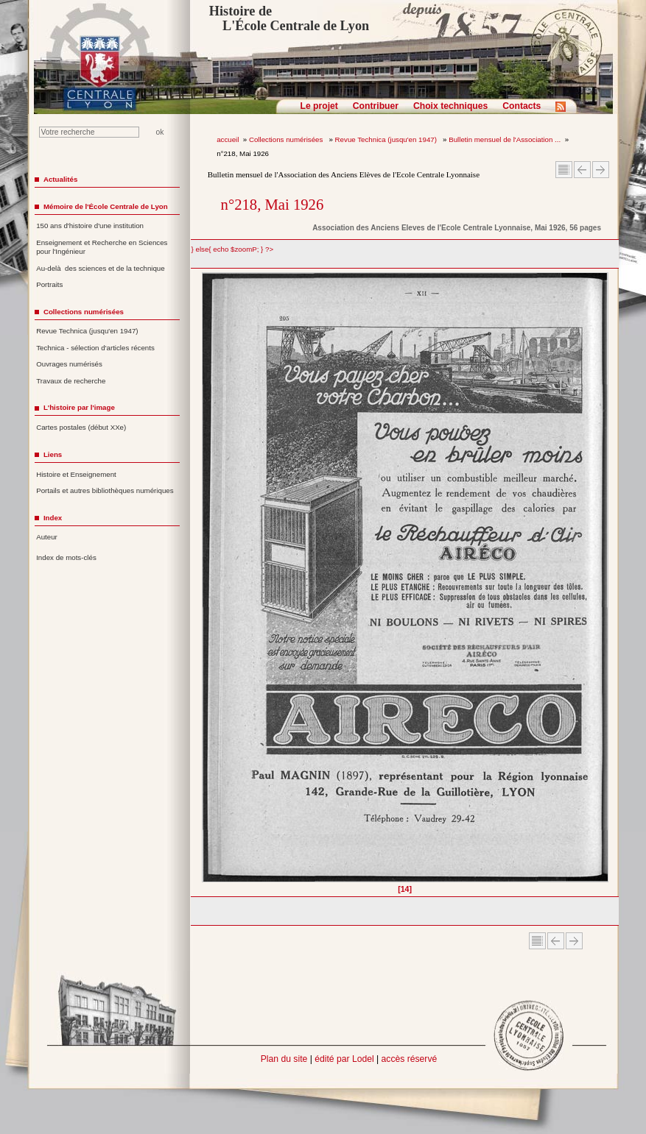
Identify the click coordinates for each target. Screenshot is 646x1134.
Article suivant (600, 169)
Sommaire (563, 169)
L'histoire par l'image (79, 407)
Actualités (60, 179)
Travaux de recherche (70, 381)
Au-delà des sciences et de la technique (100, 268)
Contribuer (376, 106)
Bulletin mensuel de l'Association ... (505, 139)
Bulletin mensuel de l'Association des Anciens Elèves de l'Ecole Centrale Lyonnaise (344, 174)
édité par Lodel (344, 1059)
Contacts (521, 106)
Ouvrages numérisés (69, 364)
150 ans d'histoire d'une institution (90, 226)
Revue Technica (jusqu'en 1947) (387, 139)
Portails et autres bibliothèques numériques (104, 490)
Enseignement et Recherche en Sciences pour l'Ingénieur (101, 247)
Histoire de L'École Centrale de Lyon (289, 18)
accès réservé (410, 1059)
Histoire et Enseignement (76, 474)
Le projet (319, 106)
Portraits (49, 284)
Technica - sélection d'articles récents (95, 348)
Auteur (46, 537)
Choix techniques (450, 106)
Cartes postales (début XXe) (81, 427)
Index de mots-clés (66, 557)
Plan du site (284, 1059)
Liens (52, 454)
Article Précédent (582, 169)
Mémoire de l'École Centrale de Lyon (105, 206)
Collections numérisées (287, 139)
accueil (228, 139)
